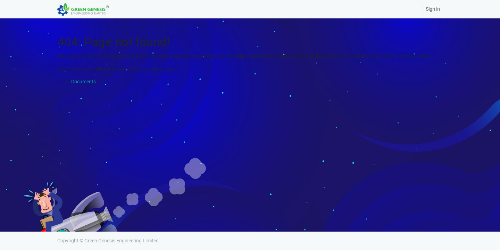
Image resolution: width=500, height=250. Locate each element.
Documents (83, 81)
